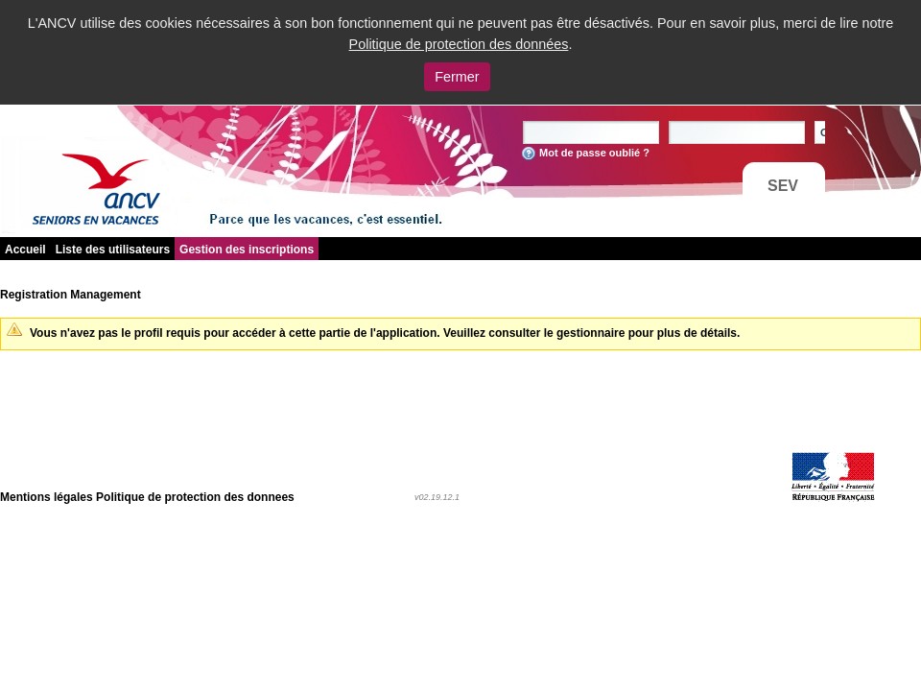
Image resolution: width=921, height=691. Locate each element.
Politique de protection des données (459, 44)
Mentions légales (46, 497)
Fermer (457, 76)
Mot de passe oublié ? (594, 152)
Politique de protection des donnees (195, 497)
